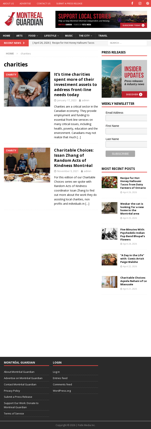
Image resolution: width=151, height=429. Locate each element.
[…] (79, 137)
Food (32, 35)
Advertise (25, 3)
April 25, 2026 (130, 217)
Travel (102, 35)
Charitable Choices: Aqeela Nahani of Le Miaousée (133, 281)
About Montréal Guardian (19, 372)
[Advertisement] (126, 323)
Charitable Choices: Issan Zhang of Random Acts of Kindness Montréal (74, 157)
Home (6, 35)
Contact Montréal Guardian (20, 384)
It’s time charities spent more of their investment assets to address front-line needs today (75, 84)
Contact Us (43, 3)
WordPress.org (62, 390)
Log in (56, 372)
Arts (19, 35)
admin (85, 100)
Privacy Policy (12, 390)
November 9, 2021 (67, 171)
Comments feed (62, 384)
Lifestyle (50, 35)
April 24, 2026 (130, 243)
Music (69, 35)
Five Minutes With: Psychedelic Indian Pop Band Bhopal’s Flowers (132, 234)
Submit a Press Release (69, 3)
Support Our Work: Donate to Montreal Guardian (21, 405)
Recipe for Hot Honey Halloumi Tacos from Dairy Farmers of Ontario (133, 183)
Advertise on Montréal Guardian (23, 378)
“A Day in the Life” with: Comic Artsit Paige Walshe (132, 258)
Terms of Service (14, 413)
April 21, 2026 (130, 288)
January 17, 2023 (66, 100)
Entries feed (60, 378)
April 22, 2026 (130, 266)
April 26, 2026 (130, 192)
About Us (8, 3)
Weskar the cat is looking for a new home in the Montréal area (132, 208)
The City (84, 35)
